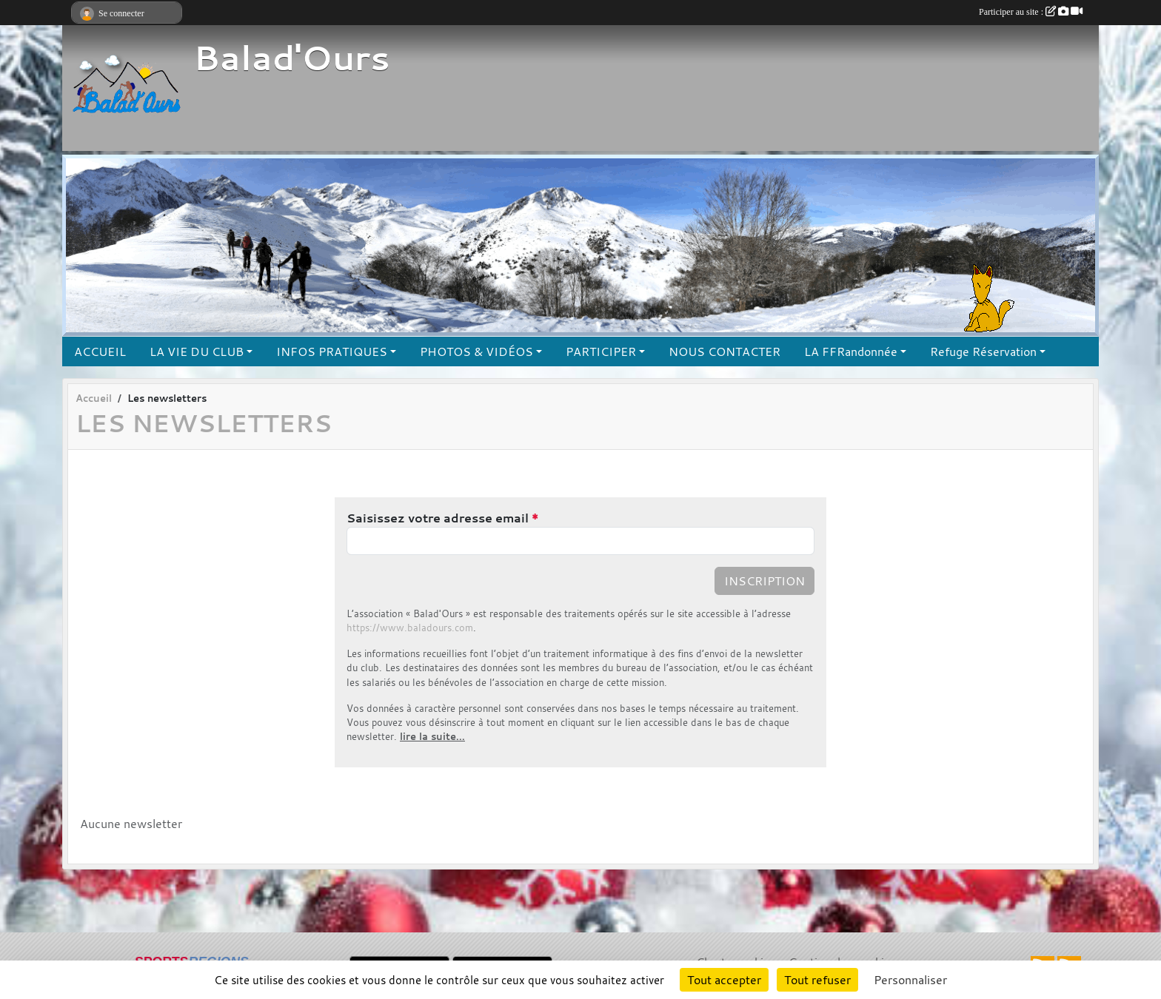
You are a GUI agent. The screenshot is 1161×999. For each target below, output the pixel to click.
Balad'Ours (291, 58)
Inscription (764, 581)
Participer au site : (1031, 12)
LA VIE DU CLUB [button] (197, 351)
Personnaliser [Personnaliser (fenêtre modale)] (910, 980)
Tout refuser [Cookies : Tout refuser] (817, 980)
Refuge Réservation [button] (983, 351)
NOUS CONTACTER (724, 351)
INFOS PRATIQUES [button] (331, 351)
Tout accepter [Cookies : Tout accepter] (724, 980)
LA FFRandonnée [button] (850, 351)
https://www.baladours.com (410, 628)
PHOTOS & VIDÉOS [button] (476, 351)
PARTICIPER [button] (601, 351)
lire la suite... (432, 736)
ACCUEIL (100, 351)
